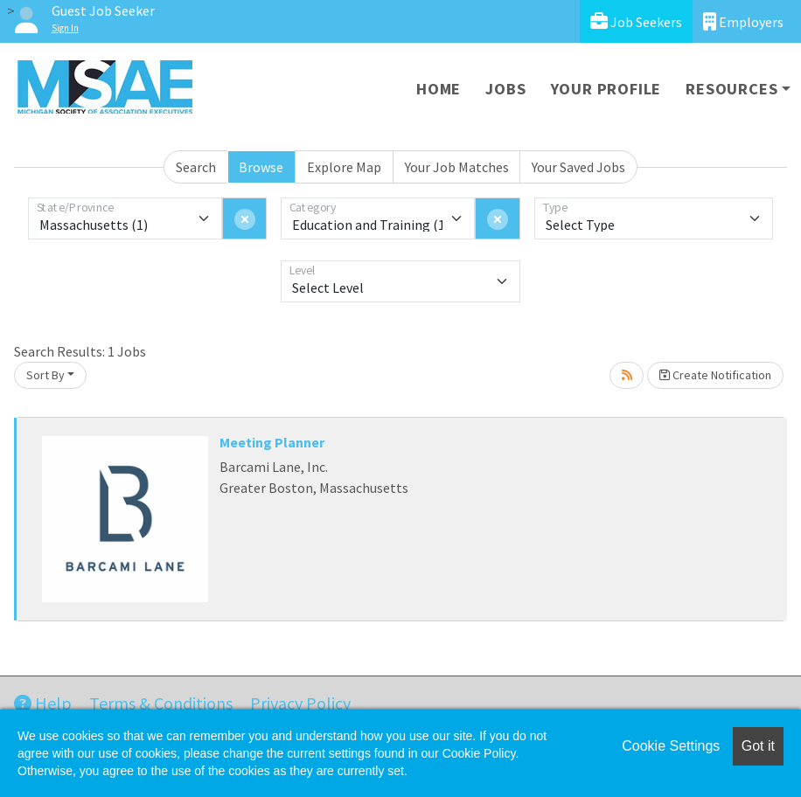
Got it (758, 745)
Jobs (505, 89)
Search (196, 167)
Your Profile (606, 89)
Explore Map (344, 167)
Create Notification (715, 375)
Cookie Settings (671, 745)
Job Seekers (636, 21)
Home (438, 89)
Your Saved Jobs (578, 167)
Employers (743, 21)
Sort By (45, 375)
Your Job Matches (457, 167)
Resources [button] (731, 89)
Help (43, 703)
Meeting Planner (271, 442)
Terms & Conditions (161, 703)
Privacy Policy (300, 703)
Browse (261, 167)
